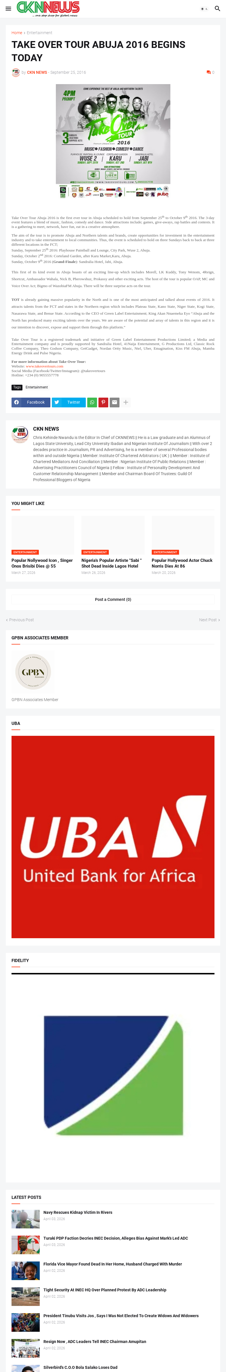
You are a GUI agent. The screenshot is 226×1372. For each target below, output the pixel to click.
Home (17, 33)
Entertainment (39, 33)
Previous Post (21, 620)
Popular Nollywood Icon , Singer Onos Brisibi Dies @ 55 (42, 563)
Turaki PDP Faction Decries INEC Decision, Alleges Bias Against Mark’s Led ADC (115, 1238)
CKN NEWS (46, 429)
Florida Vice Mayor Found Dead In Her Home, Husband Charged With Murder (112, 1264)
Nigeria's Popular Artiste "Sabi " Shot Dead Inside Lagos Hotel (111, 563)
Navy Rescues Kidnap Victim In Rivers (77, 1212)
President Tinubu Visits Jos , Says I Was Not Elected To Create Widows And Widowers (121, 1315)
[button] (8, 9)
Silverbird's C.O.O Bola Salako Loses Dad (80, 1367)
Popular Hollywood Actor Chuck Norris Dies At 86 (182, 563)
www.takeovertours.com (44, 366)
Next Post (208, 620)
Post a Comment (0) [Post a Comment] (113, 599)
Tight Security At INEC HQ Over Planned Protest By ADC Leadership (104, 1290)
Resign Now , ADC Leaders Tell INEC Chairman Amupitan (94, 1341)
